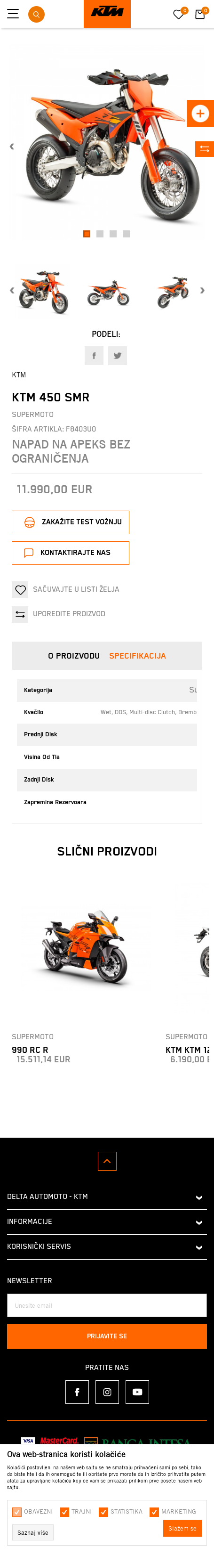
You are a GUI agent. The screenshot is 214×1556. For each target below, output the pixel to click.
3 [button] (114, 234)
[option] (107, 142)
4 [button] (128, 234)
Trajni (81, 1511)
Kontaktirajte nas (75, 552)
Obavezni (38, 1511)
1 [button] (88, 234)
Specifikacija (137, 656)
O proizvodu (74, 656)
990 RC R (30, 1050)
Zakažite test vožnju (82, 522)
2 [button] (101, 234)
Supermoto (33, 414)
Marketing (178, 1511)
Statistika (127, 1511)
